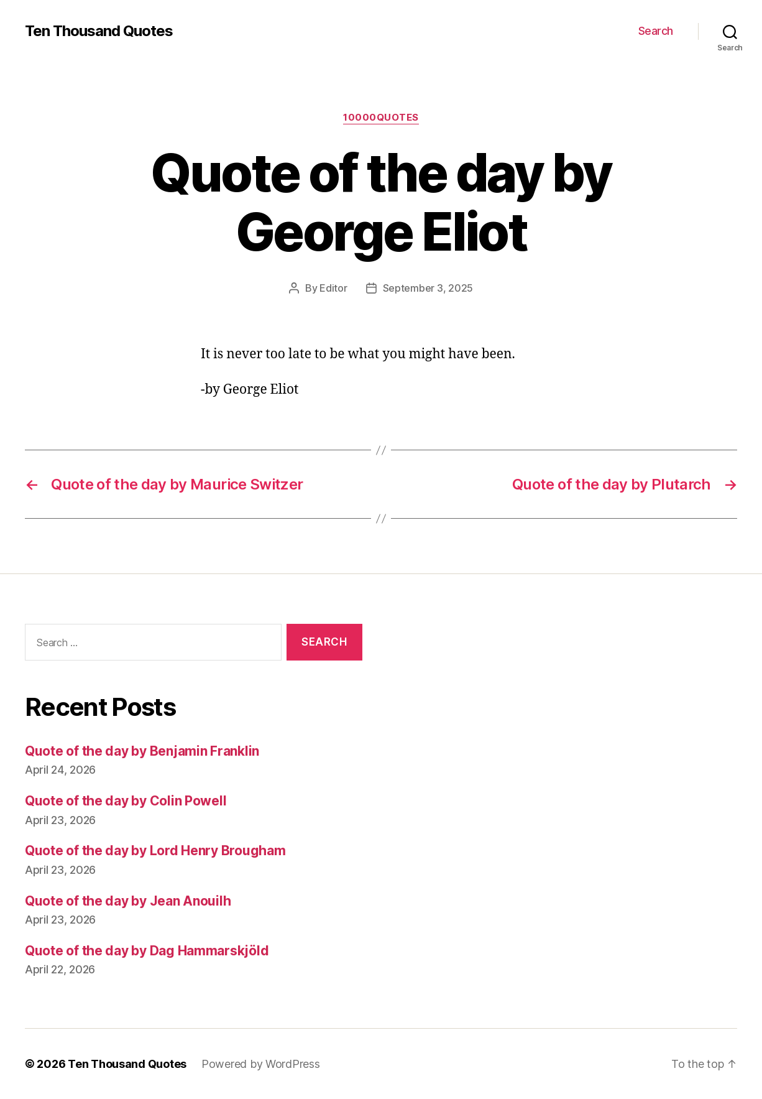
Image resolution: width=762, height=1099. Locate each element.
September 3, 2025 (428, 288)
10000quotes (381, 117)
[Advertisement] (568, 750)
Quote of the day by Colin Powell (125, 801)
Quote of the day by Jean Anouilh (128, 901)
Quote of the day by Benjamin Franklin (142, 751)
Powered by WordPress (260, 1063)
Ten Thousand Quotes (99, 31)
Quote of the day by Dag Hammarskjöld (147, 950)
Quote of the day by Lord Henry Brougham (155, 850)
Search (655, 30)
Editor (333, 288)
